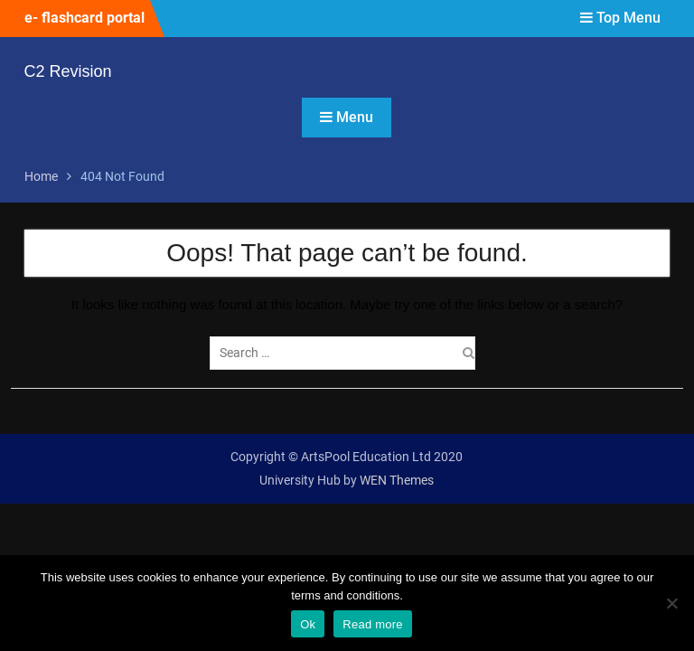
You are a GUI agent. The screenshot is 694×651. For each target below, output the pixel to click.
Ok (307, 624)
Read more (372, 624)
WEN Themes (397, 480)
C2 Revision (68, 71)
